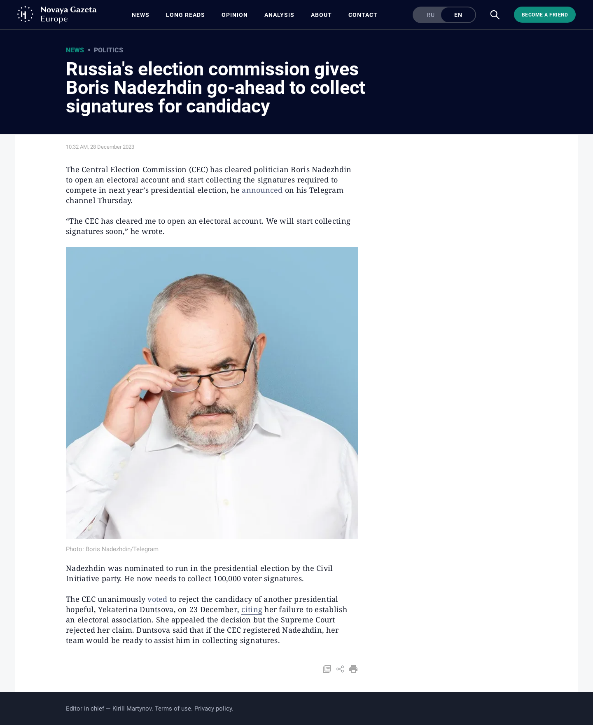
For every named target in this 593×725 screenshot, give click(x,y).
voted (157, 599)
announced (262, 190)
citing (251, 609)
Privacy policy (213, 708)
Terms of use (173, 708)
